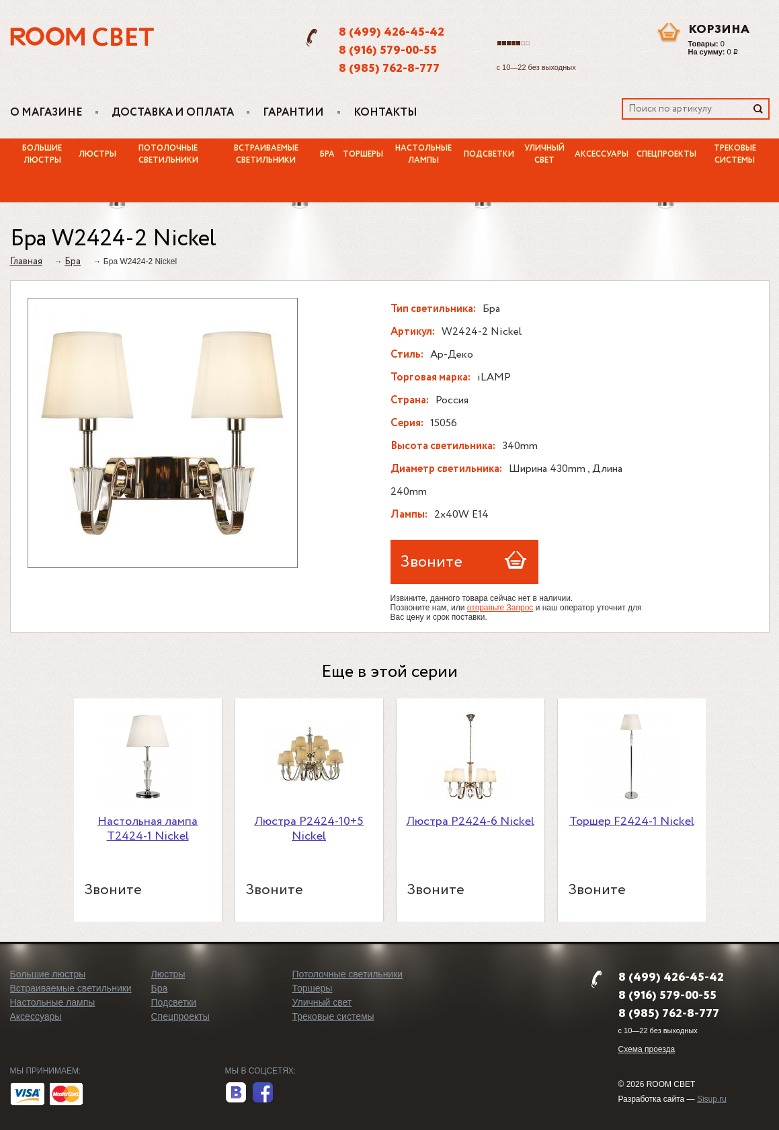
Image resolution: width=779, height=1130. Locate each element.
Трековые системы (735, 155)
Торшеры (363, 155)
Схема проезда (646, 1049)
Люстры (97, 155)
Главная (26, 261)
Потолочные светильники (168, 155)
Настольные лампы (423, 155)
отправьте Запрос (500, 607)
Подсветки (489, 155)
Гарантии (293, 113)
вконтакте (236, 1093)
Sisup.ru (712, 1099)
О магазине (46, 113)
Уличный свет (544, 155)
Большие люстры (42, 155)
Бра (327, 155)
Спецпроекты (666, 155)
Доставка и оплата (173, 113)
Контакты (385, 113)
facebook (263, 1093)
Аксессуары (601, 155)
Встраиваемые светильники (266, 155)
